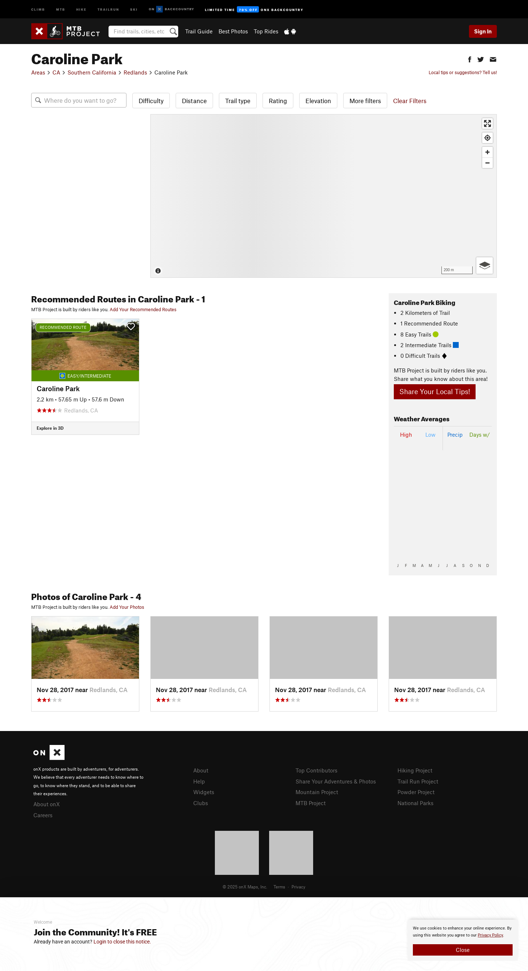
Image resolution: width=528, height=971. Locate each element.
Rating (278, 100)
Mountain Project (317, 792)
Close (463, 949)
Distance (194, 100)
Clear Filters (409, 100)
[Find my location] (487, 137)
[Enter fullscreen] (487, 123)
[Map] (323, 195)
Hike (81, 9)
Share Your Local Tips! (434, 391)
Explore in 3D (50, 427)
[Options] (484, 265)
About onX (46, 804)
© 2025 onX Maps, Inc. (245, 886)
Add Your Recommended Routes (143, 309)
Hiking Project (414, 770)
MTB (60, 9)
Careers (42, 815)
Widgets (203, 792)
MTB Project (311, 803)
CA (56, 72)
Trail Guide (199, 31)
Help (199, 781)
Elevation (318, 100)
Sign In (483, 31)
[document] (463, 940)
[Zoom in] (487, 152)
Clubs (200, 803)
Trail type (237, 100)
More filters (365, 100)
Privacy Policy (490, 935)
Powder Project (415, 792)
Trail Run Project (417, 781)
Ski (134, 9)
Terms (279, 886)
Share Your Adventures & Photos (336, 781)
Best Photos (233, 31)
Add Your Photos (127, 607)
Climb (38, 9)
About (200, 770)
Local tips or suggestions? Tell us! (463, 72)
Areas (38, 72)
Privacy (298, 886)
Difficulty (151, 100)
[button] (470, 58)
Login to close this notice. (122, 942)
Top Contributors (316, 770)
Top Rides (266, 31)
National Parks (415, 803)
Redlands (135, 72)
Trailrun (108, 9)
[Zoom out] (487, 162)
